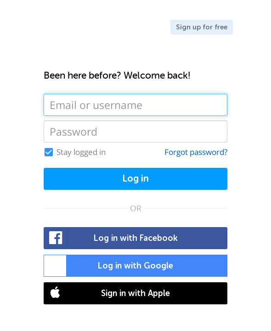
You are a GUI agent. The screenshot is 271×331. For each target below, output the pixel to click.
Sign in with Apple (107, 293)
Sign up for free (201, 27)
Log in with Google (108, 265)
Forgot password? (195, 152)
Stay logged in (81, 152)
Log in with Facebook (111, 238)
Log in (135, 178)
